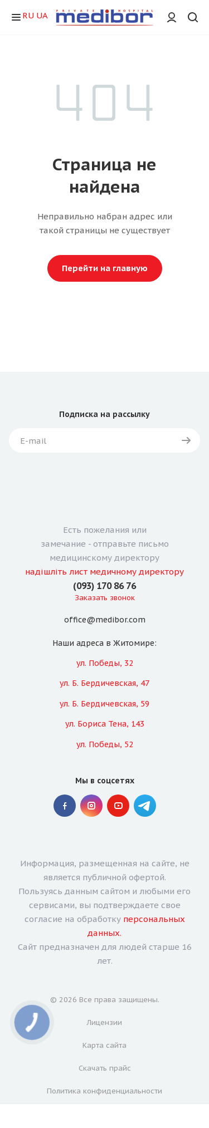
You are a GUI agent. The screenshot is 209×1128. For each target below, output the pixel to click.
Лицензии (104, 1022)
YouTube (118, 805)
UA (42, 15)
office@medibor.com (104, 620)
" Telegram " (145, 805)
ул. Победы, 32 (104, 663)
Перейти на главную (105, 268)
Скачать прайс (105, 1068)
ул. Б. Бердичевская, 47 (104, 683)
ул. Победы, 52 (104, 744)
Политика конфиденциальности (104, 1091)
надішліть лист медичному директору (104, 571)
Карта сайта (104, 1045)
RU (28, 15)
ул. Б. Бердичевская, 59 (104, 704)
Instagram (91, 805)
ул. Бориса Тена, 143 (104, 724)
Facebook (65, 805)
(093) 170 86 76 (104, 585)
